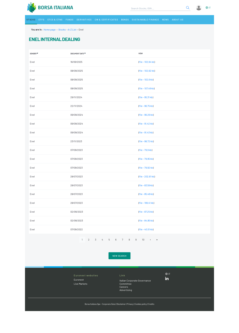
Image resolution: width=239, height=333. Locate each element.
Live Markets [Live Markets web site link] (80, 283)
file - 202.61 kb (146, 176)
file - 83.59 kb (146, 185)
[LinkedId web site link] (167, 279)
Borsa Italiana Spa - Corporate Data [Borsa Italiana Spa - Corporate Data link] (100, 304)
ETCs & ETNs (55, 19)
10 (143, 239)
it (210, 7)
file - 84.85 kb (146, 220)
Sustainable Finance (145, 19)
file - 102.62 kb (146, 70)
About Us (178, 19)
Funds (70, 19)
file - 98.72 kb (146, 141)
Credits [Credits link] (151, 304)
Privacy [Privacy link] (130, 304)
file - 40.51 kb (146, 229)
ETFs (42, 19)
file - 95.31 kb (146, 97)
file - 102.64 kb (146, 61)
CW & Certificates (106, 19)
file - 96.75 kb (146, 105)
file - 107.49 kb (146, 88)
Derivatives (84, 19)
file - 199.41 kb (146, 202)
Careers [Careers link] (124, 286)
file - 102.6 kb (146, 79)
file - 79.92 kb (146, 167)
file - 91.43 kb (146, 132)
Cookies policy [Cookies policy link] (141, 304)
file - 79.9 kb (145, 149)
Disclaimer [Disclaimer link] (121, 304)
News (165, 19)
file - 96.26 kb (146, 114)
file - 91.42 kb (146, 123)
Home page (50, 29)
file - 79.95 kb (146, 158)
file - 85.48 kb (146, 193)
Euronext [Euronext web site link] (79, 279)
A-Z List (72, 29)
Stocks (31, 19)
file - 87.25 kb (146, 211)
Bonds (125, 19)
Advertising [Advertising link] (126, 289)
